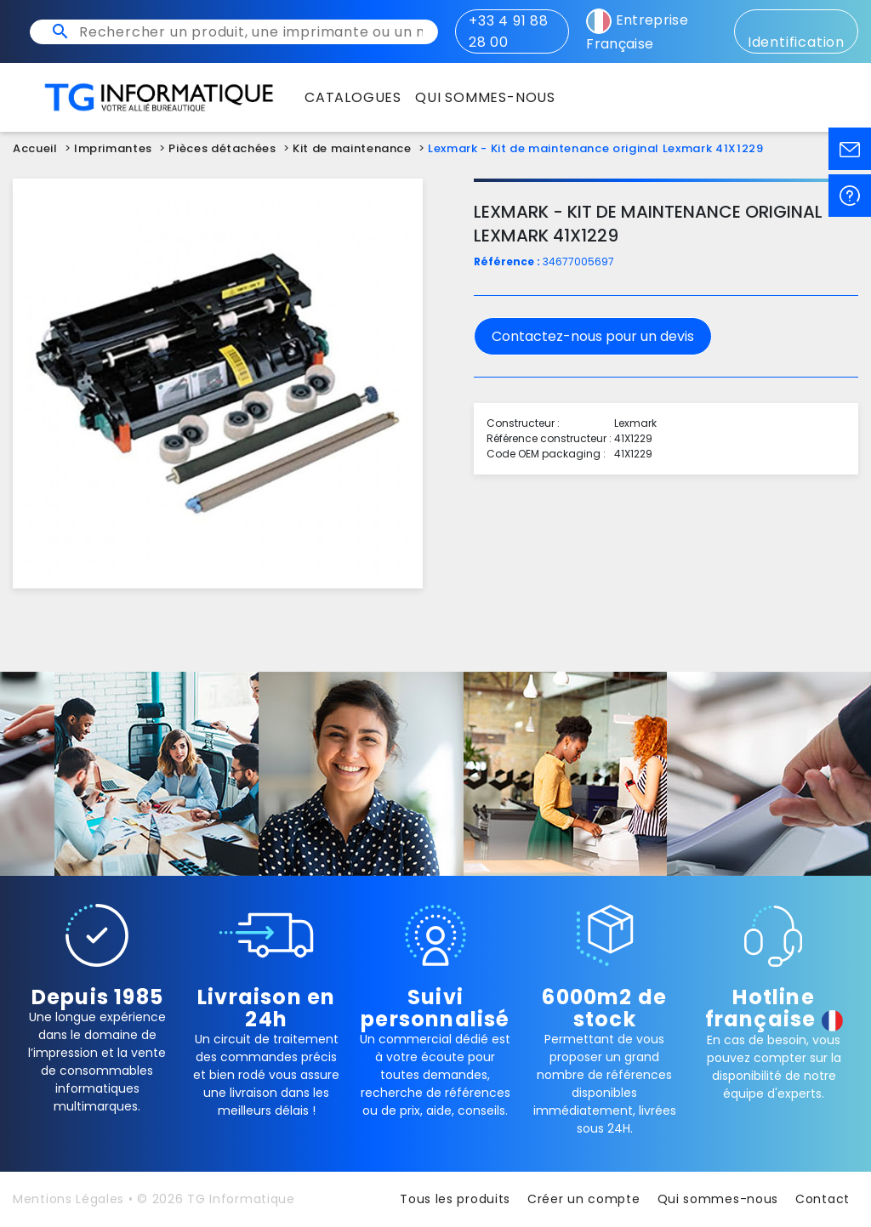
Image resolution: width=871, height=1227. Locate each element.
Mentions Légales (68, 1198)
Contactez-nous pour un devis (593, 336)
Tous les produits (455, 1198)
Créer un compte (583, 1198)
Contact (822, 1198)
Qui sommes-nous (718, 1198)
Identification (796, 33)
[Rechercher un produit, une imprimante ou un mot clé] (250, 31)
